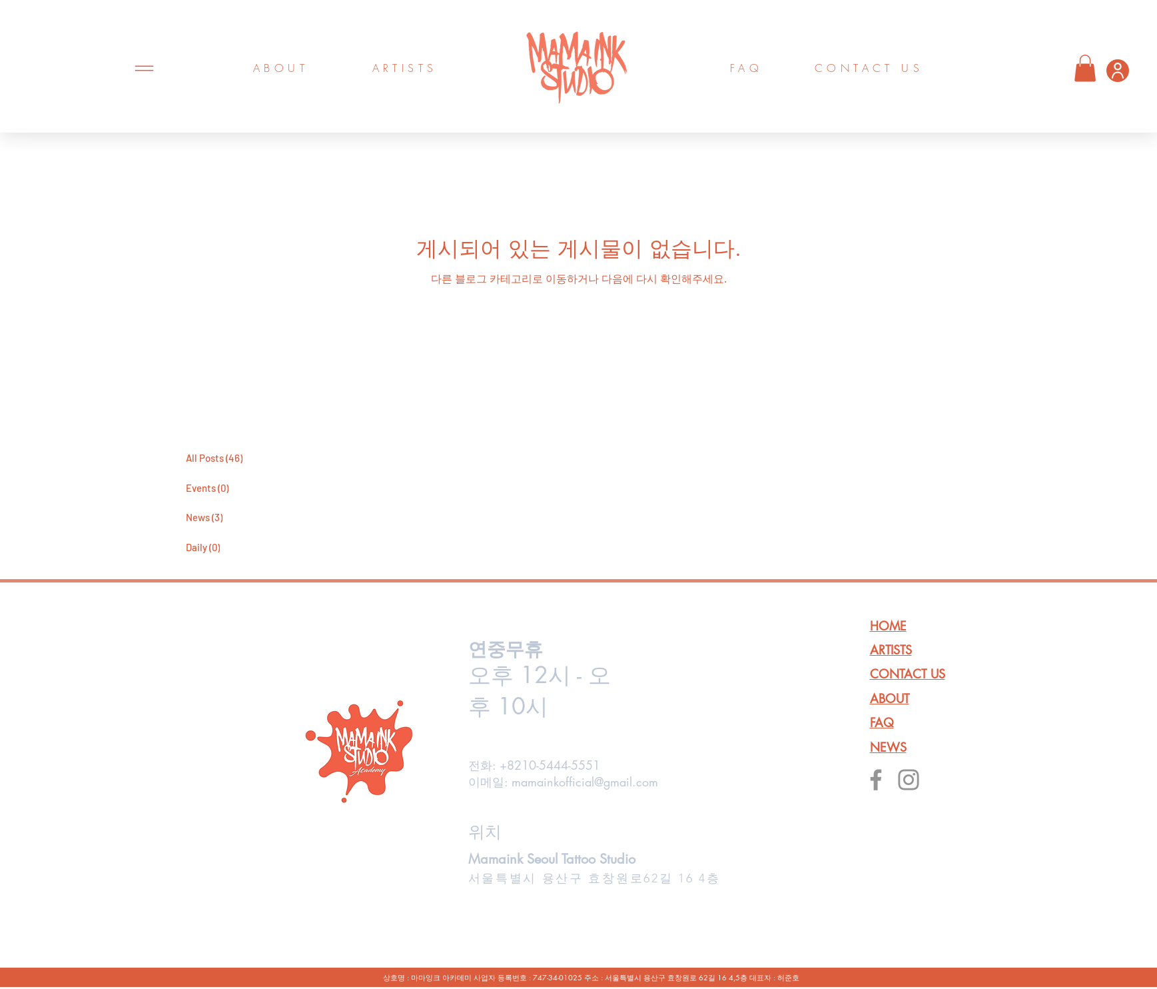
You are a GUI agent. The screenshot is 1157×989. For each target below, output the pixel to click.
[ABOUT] (281, 68)
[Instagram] (909, 780)
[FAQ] (747, 68)
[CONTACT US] (869, 68)
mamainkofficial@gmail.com (585, 782)
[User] (1117, 70)
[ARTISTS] (405, 68)
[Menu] (144, 68)
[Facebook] (876, 780)
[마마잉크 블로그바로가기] (237, 426)
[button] (1085, 68)
